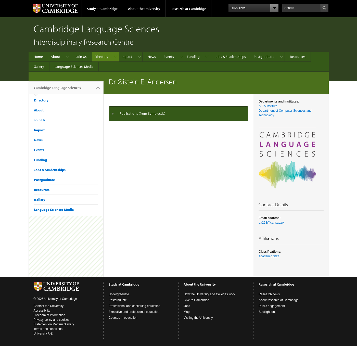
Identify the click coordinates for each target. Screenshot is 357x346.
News (152, 56)
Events (169, 56)
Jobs (187, 306)
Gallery (39, 66)
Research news (269, 294)
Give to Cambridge (196, 300)
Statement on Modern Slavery (54, 324)
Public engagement (272, 306)
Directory (102, 56)
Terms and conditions (48, 329)
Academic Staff (269, 256)
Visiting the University (198, 317)
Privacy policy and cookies (52, 320)
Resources (297, 56)
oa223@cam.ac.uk (271, 222)
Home (38, 56)
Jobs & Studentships (230, 56)
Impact (127, 56)
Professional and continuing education (134, 306)
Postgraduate (264, 56)
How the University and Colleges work (209, 294)
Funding (193, 56)
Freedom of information (49, 315)
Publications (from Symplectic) (142, 113)
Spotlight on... (268, 312)
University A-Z (43, 333)
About (55, 56)
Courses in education (123, 317)
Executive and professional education (134, 312)
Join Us (81, 56)
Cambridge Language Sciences (57, 89)
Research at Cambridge (188, 8)
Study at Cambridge (102, 8)
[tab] (179, 113)
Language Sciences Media (74, 66)
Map (186, 312)
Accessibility (42, 310)
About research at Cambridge (279, 300)
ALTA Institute (268, 106)
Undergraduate (119, 294)
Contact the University (48, 306)
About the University (144, 8)
